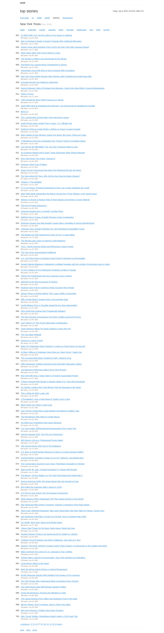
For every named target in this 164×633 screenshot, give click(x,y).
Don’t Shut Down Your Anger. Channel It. (38, 158)
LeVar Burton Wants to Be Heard (35, 563)
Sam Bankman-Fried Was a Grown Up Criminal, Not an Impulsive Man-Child (53, 516)
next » (60, 624)
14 (56, 624)
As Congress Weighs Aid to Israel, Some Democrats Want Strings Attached (53, 153)
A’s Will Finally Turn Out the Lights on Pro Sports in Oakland (46, 35)
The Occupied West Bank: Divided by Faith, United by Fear (46, 358)
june (91, 30)
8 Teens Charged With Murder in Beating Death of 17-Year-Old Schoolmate (53, 382)
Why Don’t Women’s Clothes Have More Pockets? (42, 610)
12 (50, 624)
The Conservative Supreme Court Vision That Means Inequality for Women (53, 464)
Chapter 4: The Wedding (31, 182)
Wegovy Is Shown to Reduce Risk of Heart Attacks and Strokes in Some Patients (55, 200)
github (47, 18)
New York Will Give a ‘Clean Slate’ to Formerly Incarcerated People (49, 376)
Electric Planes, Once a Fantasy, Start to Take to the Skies (45, 604)
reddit (39, 18)
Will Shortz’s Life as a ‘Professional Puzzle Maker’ (42, 440)
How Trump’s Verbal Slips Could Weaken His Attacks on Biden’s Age (50, 411)
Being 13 (24, 111)
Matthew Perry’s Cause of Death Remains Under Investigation (47, 217)
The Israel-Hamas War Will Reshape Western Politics (43, 587)
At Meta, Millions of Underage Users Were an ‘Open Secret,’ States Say (51, 352)
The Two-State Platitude (31, 335)
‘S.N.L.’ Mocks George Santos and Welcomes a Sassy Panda (47, 246)
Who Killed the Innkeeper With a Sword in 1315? (41, 487)
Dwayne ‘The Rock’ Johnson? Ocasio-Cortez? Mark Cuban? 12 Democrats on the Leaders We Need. (64, 546)
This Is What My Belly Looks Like (35, 393)
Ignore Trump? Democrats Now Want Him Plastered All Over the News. (51, 170)
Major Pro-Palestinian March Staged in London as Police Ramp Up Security (53, 346)
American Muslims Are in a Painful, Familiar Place (42, 211)
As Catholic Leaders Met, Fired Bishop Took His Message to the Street (51, 387)
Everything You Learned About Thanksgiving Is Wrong (44, 65)
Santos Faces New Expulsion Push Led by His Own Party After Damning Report (55, 47)
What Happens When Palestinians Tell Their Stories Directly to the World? (52, 499)
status (28, 630)
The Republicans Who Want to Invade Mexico (40, 417)
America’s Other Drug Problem (34, 164)
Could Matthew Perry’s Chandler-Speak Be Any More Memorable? (49, 305)
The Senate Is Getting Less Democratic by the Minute (43, 59)
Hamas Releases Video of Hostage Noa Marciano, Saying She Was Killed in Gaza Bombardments (63, 88)
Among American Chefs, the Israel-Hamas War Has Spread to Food (50, 481)
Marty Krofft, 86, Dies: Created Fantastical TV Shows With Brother (49, 469)
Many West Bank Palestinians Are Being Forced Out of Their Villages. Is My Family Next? (59, 194)
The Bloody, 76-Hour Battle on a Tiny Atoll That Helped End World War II (52, 475)
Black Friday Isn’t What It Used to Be (36, 405)
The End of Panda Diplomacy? (34, 205)
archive (106, 30)
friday (61, 30)
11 (48, 624)
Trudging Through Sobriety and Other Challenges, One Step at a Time (50, 540)
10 (45, 624)
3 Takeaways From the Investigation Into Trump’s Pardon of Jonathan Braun (53, 141)
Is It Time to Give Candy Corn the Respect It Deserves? (44, 493)
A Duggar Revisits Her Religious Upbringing (39, 82)
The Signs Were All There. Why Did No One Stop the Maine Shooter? (50, 176)
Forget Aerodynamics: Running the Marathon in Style (43, 593)
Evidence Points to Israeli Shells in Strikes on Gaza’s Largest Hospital (50, 129)
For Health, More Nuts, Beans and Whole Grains (41, 522)
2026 (98, 30)
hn (33, 18)
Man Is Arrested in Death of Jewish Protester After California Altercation (51, 41)
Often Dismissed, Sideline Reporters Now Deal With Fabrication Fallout (51, 364)
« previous (24, 624)
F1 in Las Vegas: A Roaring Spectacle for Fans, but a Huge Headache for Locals (55, 188)
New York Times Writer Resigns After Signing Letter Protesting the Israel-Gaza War (56, 76)
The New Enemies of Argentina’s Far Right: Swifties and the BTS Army (51, 317)
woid (22, 3)
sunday (42, 30)
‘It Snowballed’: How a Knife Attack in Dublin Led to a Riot (45, 399)
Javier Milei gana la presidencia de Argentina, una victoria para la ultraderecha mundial (58, 106)
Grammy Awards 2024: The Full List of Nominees (42, 434)
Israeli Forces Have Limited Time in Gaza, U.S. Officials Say (46, 123)
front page (24, 18)
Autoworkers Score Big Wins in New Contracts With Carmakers (48, 70)
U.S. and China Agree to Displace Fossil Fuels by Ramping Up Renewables (53, 258)
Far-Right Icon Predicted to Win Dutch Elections (41, 423)
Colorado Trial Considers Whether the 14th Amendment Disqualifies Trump (52, 229)
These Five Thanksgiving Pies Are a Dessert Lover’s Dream (46, 276)
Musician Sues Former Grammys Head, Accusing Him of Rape (47, 288)
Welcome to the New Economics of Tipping (39, 282)
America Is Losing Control (32, 340)
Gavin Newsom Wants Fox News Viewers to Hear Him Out (46, 329)
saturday (52, 30)
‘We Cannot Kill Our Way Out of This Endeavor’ (41, 446)
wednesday (82, 30)
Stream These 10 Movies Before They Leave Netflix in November (48, 293)
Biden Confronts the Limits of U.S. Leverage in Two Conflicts (46, 552)
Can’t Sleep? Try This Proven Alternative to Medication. (44, 323)
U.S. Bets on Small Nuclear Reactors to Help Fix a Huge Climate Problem (52, 452)
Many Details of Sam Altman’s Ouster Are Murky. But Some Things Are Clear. (54, 135)
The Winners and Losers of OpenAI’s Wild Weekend (43, 241)
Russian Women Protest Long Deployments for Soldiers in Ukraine (49, 534)
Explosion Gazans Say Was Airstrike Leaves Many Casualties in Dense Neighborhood (57, 223)
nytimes (56, 18)
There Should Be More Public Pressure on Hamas (42, 100)
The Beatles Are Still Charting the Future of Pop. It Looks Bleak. (48, 235)
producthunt (67, 18)
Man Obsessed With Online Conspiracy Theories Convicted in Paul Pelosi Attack (55, 505)
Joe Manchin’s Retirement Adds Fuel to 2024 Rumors (43, 370)
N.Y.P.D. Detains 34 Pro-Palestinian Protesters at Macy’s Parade (48, 270)
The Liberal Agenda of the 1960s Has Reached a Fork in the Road (49, 599)
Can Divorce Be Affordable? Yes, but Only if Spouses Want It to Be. (49, 147)
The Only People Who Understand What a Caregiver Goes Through (49, 581)
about (22, 630)
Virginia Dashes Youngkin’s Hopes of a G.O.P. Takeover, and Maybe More (52, 458)
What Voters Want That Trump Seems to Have (40, 53)
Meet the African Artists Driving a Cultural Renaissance (44, 569)
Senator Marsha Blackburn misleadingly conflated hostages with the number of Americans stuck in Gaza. (65, 264)
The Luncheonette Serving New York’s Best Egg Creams (45, 117)
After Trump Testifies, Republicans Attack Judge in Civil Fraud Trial (49, 616)
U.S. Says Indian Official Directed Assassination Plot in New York (48, 428)
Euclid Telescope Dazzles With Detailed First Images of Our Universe (50, 575)
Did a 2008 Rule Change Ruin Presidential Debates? (43, 311)
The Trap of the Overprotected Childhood (38, 252)
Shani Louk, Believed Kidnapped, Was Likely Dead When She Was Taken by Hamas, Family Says (62, 511)
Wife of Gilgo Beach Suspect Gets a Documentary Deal (44, 299)
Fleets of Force (27, 94)
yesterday (32, 30)
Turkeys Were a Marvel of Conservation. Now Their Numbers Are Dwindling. (53, 558)
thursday (70, 30)
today (22, 30)
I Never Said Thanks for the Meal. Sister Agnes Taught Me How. (48, 528)
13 (53, 624)
